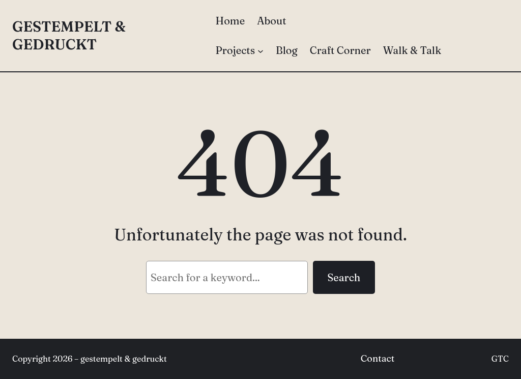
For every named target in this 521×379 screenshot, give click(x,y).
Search (343, 277)
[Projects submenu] (260, 50)
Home (230, 20)
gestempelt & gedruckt (69, 35)
